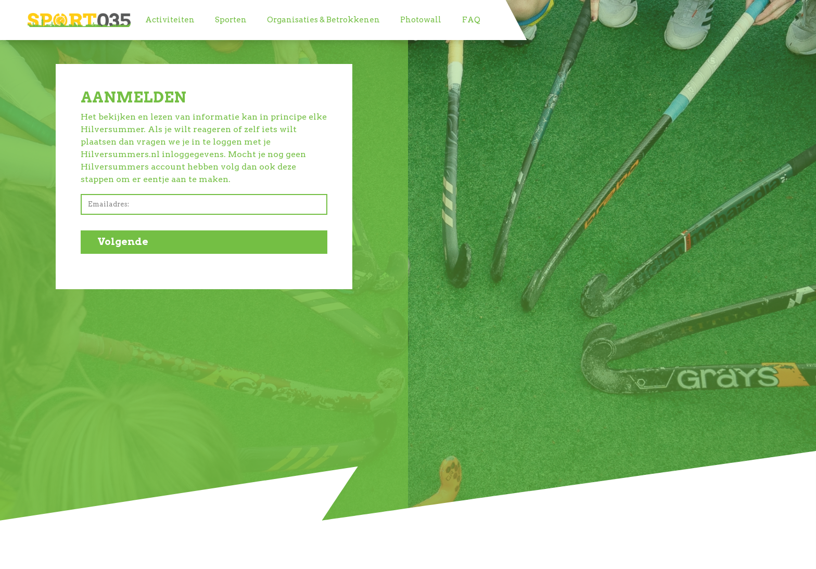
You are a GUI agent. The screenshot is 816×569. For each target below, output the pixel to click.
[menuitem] (170, 20)
